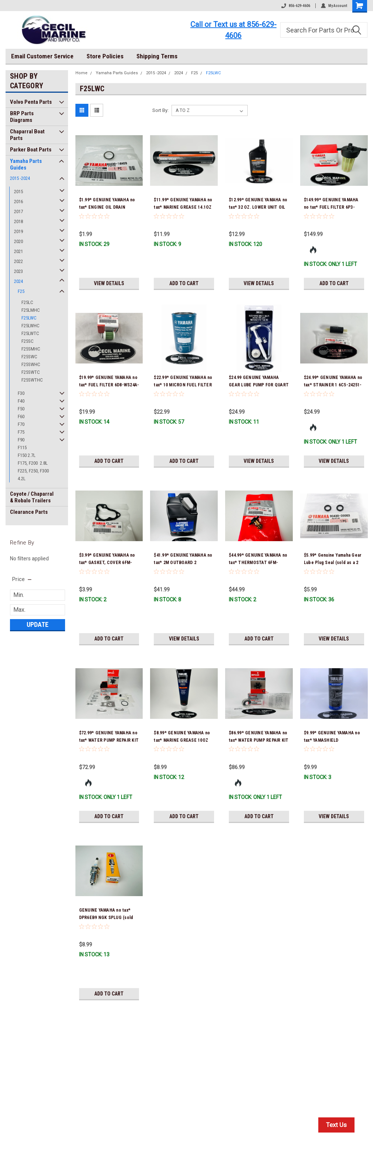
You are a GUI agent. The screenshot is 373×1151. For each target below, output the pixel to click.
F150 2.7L (26, 455)
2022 (18, 261)
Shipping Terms (156, 56)
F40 (21, 401)
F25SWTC (30, 372)
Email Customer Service (42, 56)
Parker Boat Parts (30, 149)
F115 (22, 447)
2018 (18, 221)
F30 (21, 393)
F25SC (27, 341)
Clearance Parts (29, 512)
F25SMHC (30, 349)
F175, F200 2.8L (33, 463)
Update (37, 624)
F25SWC (29, 356)
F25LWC (29, 318)
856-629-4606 (295, 5)
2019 (18, 231)
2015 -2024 (20, 178)
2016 (18, 201)
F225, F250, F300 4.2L (33, 474)
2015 (18, 191)
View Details (109, 283)
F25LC (27, 302)
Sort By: (160, 110)
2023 (18, 271)
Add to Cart (184, 283)
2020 (18, 241)
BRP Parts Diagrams (22, 116)
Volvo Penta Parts (31, 102)
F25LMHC (30, 310)
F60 (21, 416)
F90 (21, 440)
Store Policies (105, 56)
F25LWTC (30, 333)
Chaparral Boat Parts (27, 134)
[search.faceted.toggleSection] (22, 579)
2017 (18, 211)
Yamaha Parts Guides (26, 164)
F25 (21, 291)
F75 (21, 432)
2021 (18, 251)
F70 (21, 424)
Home (81, 73)
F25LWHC (30, 325)
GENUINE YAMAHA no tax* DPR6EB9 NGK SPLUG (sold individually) (106, 918)
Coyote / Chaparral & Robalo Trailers (32, 497)
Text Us (336, 1124)
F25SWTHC (32, 380)
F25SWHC (30, 364)
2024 (18, 281)
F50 (21, 408)
